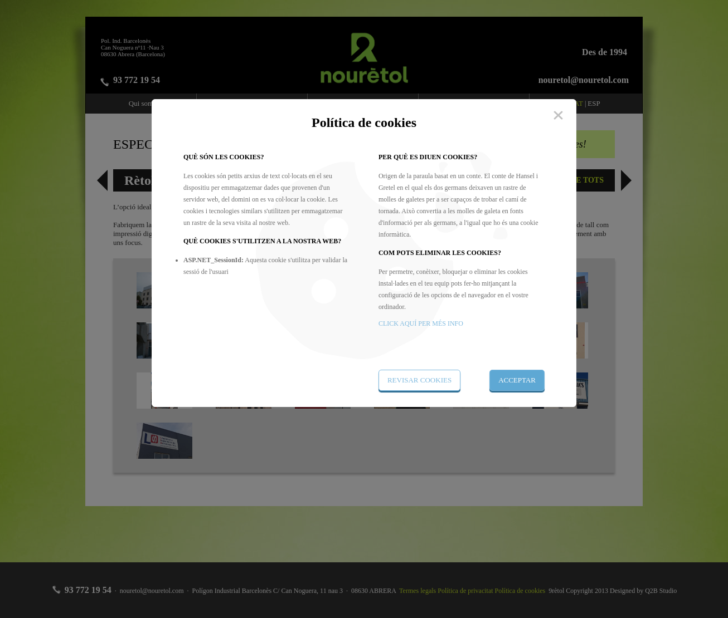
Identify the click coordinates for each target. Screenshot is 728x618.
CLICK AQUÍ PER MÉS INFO (420, 323)
